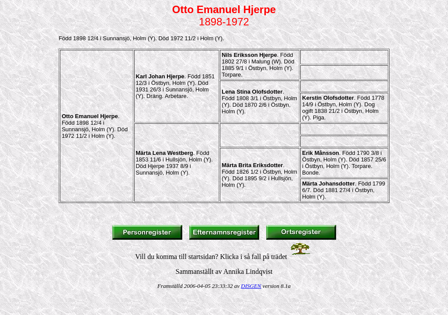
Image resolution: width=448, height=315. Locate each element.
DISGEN (251, 286)
